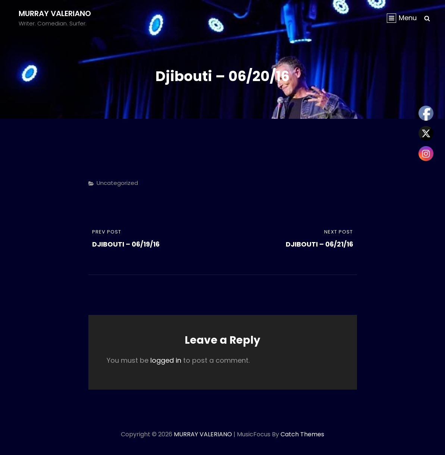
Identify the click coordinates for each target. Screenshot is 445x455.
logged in (165, 360)
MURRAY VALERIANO (55, 13)
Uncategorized (117, 183)
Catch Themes (302, 434)
